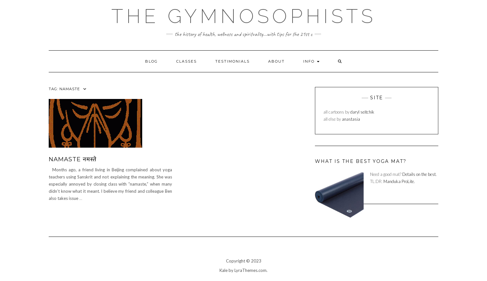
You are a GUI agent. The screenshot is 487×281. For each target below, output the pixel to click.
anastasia (351, 119)
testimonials (232, 61)
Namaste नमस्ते (72, 159)
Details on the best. (419, 174)
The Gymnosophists (243, 16)
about (276, 61)
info (311, 61)
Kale (223, 270)
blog (151, 61)
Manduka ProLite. (399, 181)
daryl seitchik (362, 112)
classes (186, 61)
